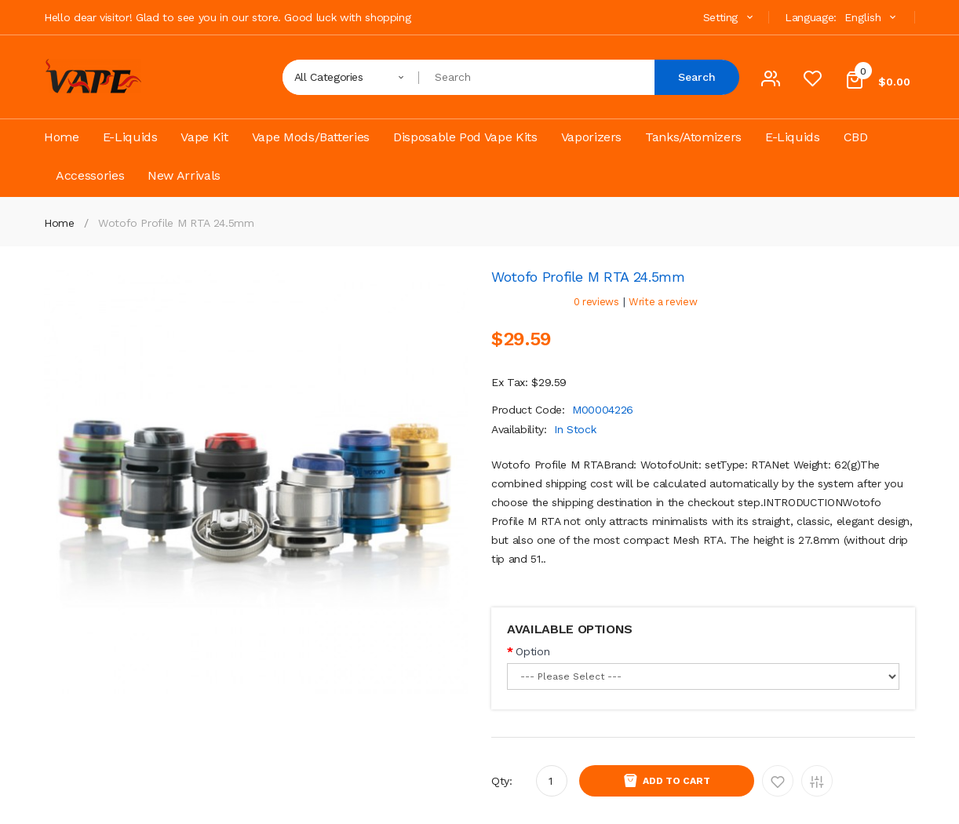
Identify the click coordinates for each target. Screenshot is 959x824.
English (871, 17)
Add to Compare (817, 781)
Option (532, 651)
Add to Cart (676, 780)
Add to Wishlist (777, 781)
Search (697, 77)
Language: (811, 17)
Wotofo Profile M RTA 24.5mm (176, 223)
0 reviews (596, 302)
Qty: (501, 781)
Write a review (663, 302)
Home (59, 223)
